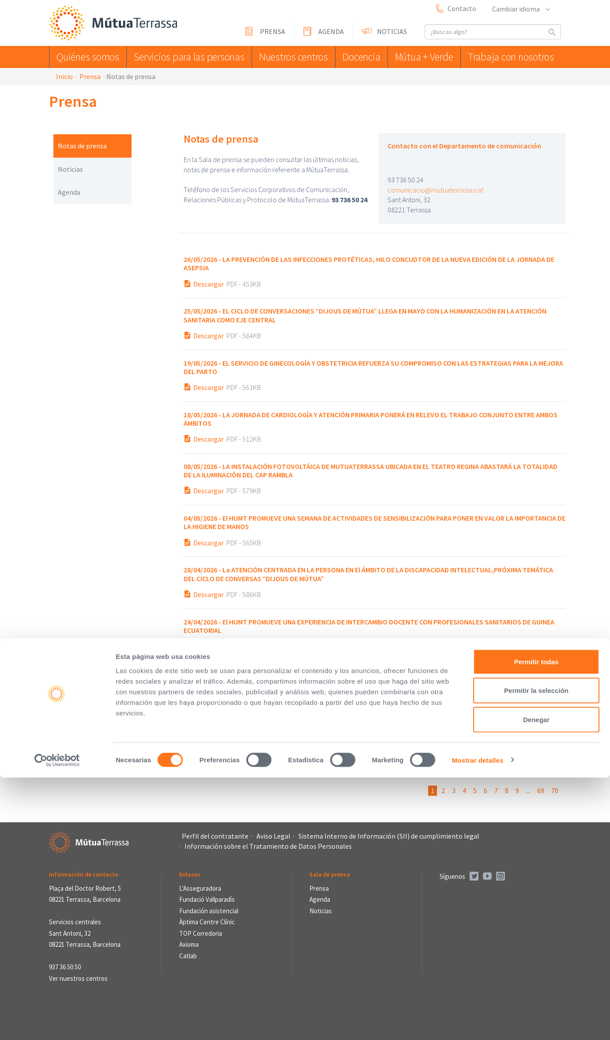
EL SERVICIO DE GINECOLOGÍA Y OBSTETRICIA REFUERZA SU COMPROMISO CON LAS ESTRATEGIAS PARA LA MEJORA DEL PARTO (373, 367)
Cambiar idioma (520, 8)
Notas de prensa (82, 145)
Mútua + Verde (426, 57)
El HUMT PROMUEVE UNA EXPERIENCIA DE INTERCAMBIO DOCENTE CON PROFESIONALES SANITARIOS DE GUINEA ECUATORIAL (369, 626)
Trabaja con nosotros (512, 57)
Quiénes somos (88, 57)
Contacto (462, 8)
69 (540, 790)
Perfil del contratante (215, 836)
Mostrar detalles (478, 1022)
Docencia (358, 57)
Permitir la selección (536, 953)
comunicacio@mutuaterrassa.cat (435, 189)
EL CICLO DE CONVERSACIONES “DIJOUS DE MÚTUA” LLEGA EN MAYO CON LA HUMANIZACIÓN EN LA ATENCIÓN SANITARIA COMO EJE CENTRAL (365, 315)
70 (554, 790)
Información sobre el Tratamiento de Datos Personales (268, 846)
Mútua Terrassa (115, 23)
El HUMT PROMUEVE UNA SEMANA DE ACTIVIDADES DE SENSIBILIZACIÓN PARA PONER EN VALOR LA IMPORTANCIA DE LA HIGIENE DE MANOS (374, 522)
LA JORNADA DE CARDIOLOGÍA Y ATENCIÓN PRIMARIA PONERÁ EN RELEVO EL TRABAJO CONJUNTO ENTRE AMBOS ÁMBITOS (370, 418)
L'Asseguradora (200, 888)
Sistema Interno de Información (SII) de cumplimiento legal (388, 836)
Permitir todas (536, 924)
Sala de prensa (329, 874)
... (528, 790)
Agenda (331, 31)
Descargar (208, 284)
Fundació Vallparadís (207, 899)
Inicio (64, 76)
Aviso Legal (273, 836)
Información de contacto (83, 874)
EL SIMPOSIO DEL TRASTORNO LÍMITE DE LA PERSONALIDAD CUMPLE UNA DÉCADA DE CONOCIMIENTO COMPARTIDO (354, 729)
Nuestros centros (287, 57)
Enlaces (189, 874)
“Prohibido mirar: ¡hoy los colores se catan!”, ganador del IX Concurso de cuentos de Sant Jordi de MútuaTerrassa (354, 677)
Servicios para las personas (185, 57)
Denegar (536, 982)
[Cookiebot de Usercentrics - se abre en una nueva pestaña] (57, 1022)
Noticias (392, 31)
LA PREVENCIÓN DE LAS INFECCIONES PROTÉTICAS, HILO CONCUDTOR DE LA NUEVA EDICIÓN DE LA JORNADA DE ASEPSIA (369, 263)
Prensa (272, 31)
